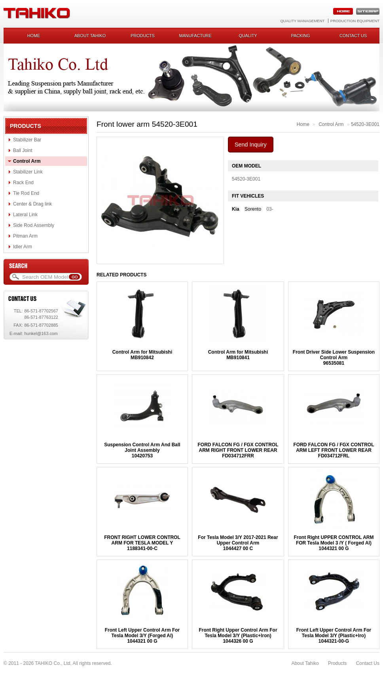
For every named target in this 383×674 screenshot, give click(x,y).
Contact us (353, 35)
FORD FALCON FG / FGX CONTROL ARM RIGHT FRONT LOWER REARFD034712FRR (237, 450)
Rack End (23, 182)
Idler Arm (22, 246)
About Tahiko (90, 35)
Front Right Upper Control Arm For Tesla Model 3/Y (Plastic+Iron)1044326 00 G (238, 635)
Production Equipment (354, 21)
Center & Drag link (32, 204)
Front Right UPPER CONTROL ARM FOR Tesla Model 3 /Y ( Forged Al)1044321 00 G (334, 543)
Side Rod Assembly (33, 225)
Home (33, 35)
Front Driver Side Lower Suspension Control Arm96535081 (334, 357)
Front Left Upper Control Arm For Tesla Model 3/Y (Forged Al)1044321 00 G (142, 635)
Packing (300, 35)
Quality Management (302, 21)
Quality (248, 35)
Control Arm (27, 161)
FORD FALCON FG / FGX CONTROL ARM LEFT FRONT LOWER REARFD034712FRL (334, 450)
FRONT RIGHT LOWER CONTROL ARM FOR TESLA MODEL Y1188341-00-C (142, 543)
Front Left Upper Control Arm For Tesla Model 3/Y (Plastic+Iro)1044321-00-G (334, 635)
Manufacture (195, 35)
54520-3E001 (365, 124)
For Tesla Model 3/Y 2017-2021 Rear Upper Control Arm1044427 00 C (238, 543)
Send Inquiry (251, 144)
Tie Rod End (26, 193)
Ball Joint (22, 150)
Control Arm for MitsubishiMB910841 (238, 354)
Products (143, 35)
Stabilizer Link (28, 172)
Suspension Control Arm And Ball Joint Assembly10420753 (142, 450)
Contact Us (367, 663)
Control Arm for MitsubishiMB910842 (142, 354)
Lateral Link (25, 214)
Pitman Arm (25, 236)
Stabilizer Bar (27, 140)
